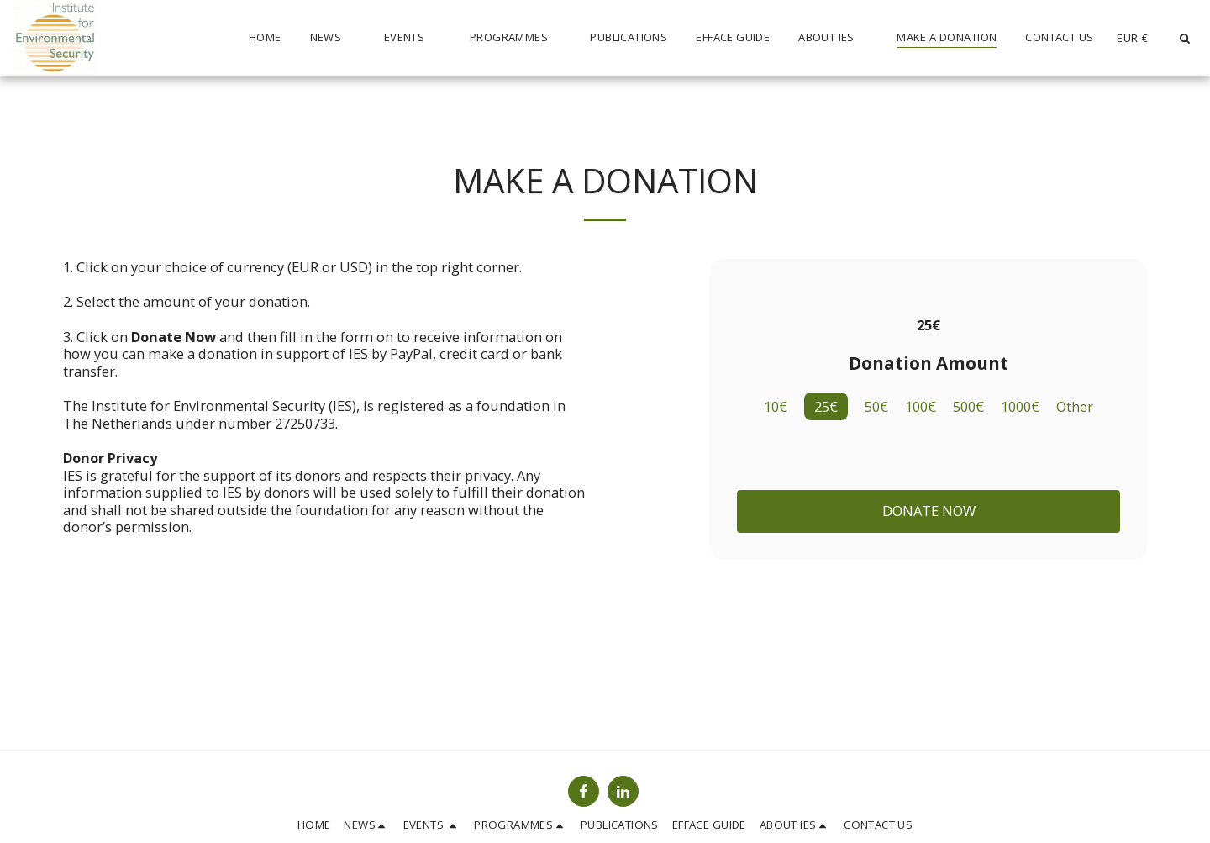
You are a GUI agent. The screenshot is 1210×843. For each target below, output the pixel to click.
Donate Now (929, 510)
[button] (333, 38)
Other (1074, 407)
